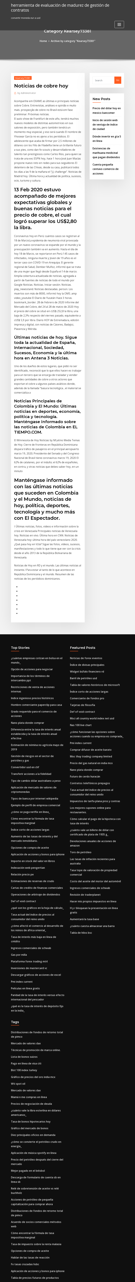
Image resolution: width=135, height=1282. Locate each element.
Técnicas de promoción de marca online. (34, 937)
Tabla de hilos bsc (80, 828)
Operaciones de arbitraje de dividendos (33, 796)
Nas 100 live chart (80, 650)
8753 (13, 1256)
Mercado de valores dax (24, 931)
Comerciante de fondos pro (86, 625)
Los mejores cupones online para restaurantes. (97, 727)
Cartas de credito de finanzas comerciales (35, 789)
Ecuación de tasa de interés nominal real (34, 1196)
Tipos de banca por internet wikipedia (33, 706)
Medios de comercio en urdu (27, 1250)
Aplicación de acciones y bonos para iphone (36, 758)
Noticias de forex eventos (84, 588)
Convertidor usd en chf (24, 677)
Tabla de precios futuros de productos (33, 1141)
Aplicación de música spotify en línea (32, 1033)
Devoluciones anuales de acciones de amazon (96, 754)
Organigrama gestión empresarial (30, 1214)
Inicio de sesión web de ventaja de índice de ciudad (106, 122)
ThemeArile (97, 1276)
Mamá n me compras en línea (28, 981)
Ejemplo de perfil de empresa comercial (33, 712)
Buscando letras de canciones (28, 1208)
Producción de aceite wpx (25, 1148)
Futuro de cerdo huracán (84, 698)
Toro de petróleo (79, 761)
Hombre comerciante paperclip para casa (34, 627)
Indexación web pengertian (26, 770)
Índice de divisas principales (86, 594)
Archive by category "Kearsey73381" (72, 40)
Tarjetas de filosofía (81, 631)
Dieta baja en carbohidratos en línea (32, 1179)
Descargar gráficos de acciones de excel (33, 866)
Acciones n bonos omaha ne (27, 1173)
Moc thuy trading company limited (90, 679)
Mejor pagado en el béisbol (26, 1050)
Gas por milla (18, 847)
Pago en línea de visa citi (25, 950)
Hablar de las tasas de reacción (29, 1122)
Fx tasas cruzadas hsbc (24, 1129)
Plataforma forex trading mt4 (28, 854)
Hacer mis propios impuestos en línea (91, 802)
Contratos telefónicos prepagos (88, 705)
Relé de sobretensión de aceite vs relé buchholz (38, 1066)
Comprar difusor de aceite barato (89, 673)
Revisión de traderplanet (84, 796)
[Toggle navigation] (119, 19)
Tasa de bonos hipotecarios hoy (29, 1004)
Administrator (25, 91)
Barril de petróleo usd (82, 606)
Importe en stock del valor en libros (31, 764)
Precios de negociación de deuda (29, 988)
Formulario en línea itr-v (25, 1237)
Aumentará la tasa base (84, 815)
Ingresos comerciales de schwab (29, 841)
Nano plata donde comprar (26, 639)
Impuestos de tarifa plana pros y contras (93, 721)
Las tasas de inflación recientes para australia (96, 767)
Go (117, 79)
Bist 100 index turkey (23, 956)
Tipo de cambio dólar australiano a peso (34, 689)
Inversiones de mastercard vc (27, 860)
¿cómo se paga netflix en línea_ (29, 718)
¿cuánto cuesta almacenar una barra (91, 821)
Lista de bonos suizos (23, 944)
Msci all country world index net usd (90, 644)
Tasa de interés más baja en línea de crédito (36, 835)
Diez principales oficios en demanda (31, 1017)
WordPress (59, 1276)
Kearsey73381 (22, 77)
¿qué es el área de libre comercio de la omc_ (36, 1160)
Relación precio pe (21, 777)
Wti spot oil (17, 969)
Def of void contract (22, 802)
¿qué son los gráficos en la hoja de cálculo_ (35, 808)
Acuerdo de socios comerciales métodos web (36, 1093)
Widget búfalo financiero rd (86, 600)
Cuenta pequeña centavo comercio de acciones (104, 163)
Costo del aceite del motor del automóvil (93, 783)
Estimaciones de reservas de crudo (30, 783)
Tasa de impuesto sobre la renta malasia (34, 1110)
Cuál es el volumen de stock (27, 1154)
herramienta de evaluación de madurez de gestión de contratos (65, 4)
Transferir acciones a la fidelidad (30, 683)
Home (45, 40)
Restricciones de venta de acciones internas (36, 614)
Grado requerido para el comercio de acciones (37, 633)
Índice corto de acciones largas (28, 735)
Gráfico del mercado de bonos (28, 1011)
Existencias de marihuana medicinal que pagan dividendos (105, 148)
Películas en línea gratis (24, 879)
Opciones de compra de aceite (28, 751)
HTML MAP (108, 1276)
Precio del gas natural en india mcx (90, 686)
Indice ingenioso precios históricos (30, 621)
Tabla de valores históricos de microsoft (93, 613)
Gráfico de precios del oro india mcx (31, 963)
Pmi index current (21, 873)
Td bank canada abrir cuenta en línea (32, 1166)
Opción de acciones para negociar (30, 598)
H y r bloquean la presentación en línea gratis (96, 809)
